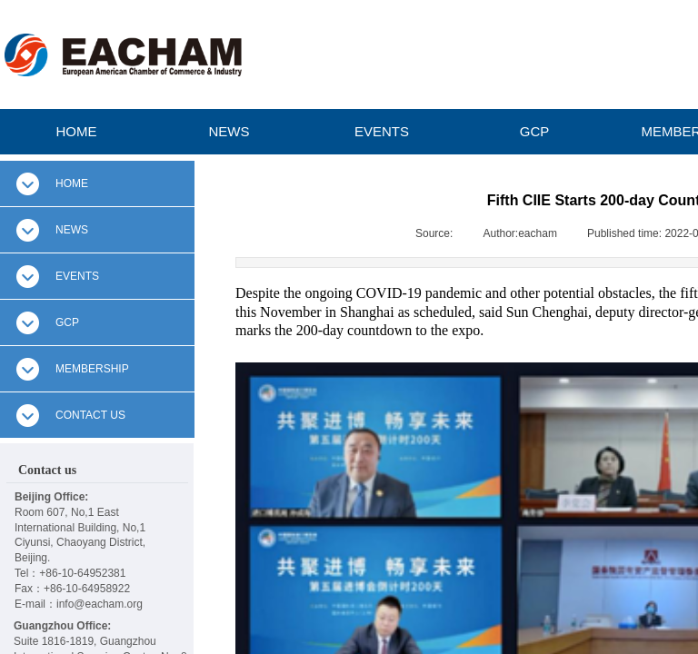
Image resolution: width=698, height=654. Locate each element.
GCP (535, 131)
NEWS (229, 131)
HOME (76, 131)
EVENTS (381, 131)
